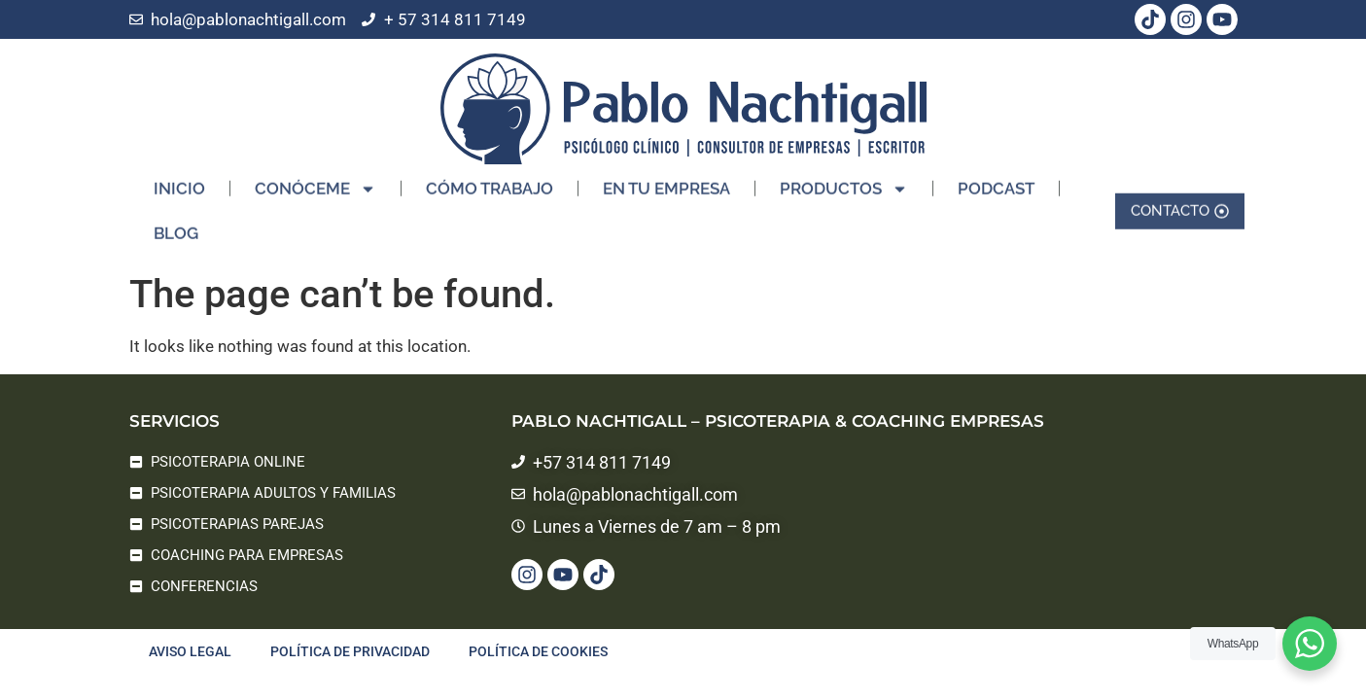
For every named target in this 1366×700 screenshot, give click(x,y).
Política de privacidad (350, 651)
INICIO (179, 182)
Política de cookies (538, 651)
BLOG (176, 227)
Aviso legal (190, 651)
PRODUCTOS (844, 183)
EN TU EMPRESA (666, 182)
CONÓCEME (315, 183)
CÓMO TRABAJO (489, 182)
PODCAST (996, 182)
